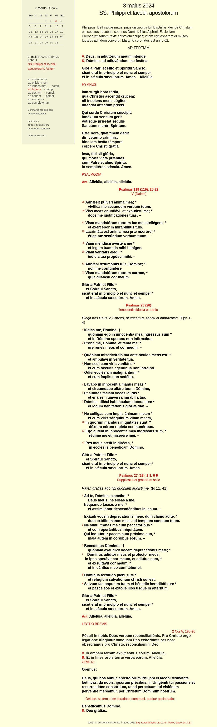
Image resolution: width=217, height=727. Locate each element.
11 (61, 26)
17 (56, 31)
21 (41, 37)
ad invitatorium (37, 79)
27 (36, 42)
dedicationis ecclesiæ (39, 128)
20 (36, 37)
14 (41, 31)
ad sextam (34, 92)
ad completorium (39, 102)
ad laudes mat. (37, 86)
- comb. (55, 86)
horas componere (37, 113)
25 (61, 37)
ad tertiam (34, 89)
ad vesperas (36, 99)
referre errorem (37, 135)
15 (46, 31)
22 (46, 37)
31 (56, 42)
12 (30, 31)
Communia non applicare (40, 110)
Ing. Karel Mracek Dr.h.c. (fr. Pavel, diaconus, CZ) (163, 722)
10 (56, 26)
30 (51, 42)
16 (51, 31)
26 (30, 42)
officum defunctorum (38, 125)
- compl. (49, 89)
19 (30, 37)
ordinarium (33, 121)
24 (56, 37)
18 (61, 31)
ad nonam (34, 96)
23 (51, 37)
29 (46, 42)
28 (41, 42)
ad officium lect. (38, 82)
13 (36, 31)
